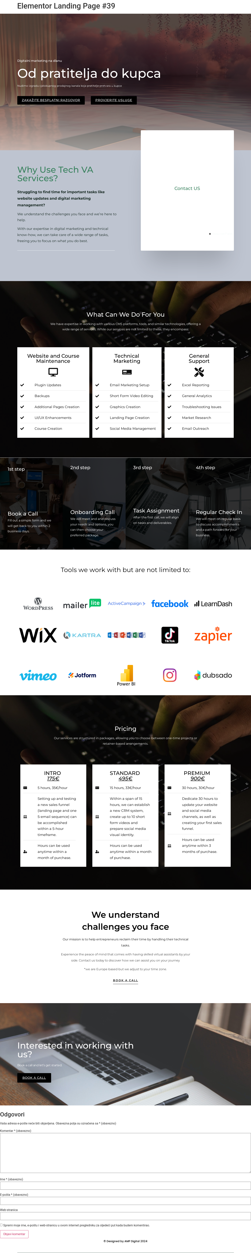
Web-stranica (9, 1210)
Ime (11, 1179)
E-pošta (14, 1194)
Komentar (15, 1130)
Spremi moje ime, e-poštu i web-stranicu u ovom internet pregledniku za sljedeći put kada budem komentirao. (76, 1225)
